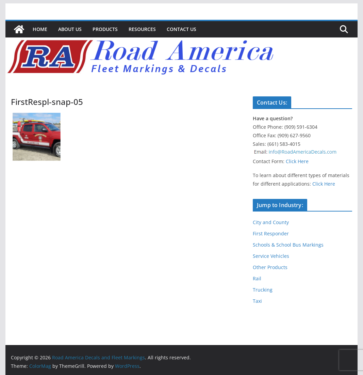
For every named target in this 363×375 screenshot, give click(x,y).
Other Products (270, 267)
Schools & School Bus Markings (288, 244)
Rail (257, 278)
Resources (142, 29)
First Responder (271, 233)
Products (105, 29)
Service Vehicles (271, 256)
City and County (271, 222)
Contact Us (181, 29)
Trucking (263, 289)
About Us (70, 29)
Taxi (257, 301)
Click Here (297, 161)
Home (40, 29)
